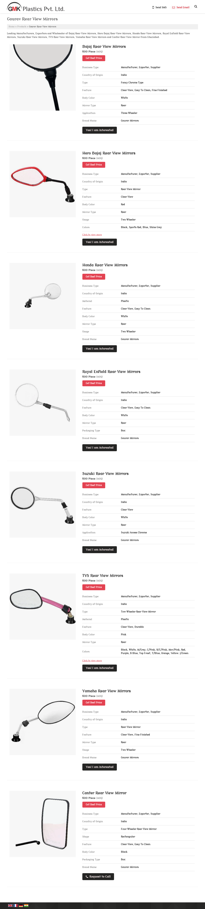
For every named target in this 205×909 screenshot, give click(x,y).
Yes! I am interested (99, 130)
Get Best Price (94, 58)
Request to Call (98, 876)
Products (21, 26)
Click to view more (92, 235)
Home (12, 26)
